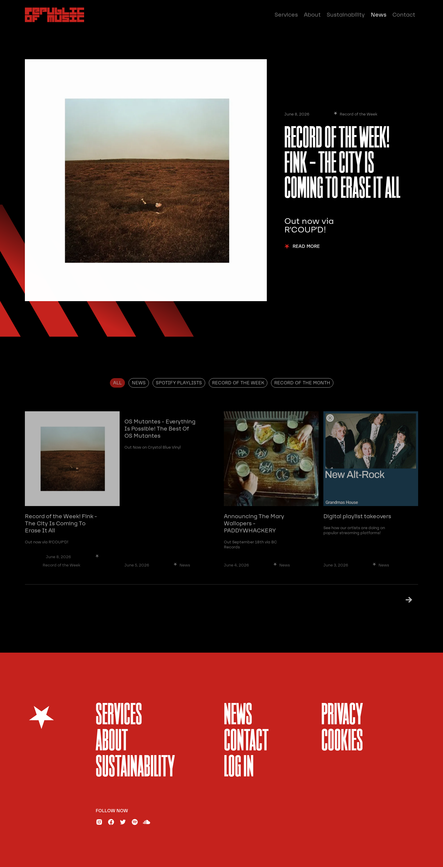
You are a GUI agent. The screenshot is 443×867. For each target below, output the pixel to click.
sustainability (135, 768)
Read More (306, 246)
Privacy (342, 716)
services (119, 716)
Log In (239, 768)
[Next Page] (401, 599)
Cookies (342, 742)
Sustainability (346, 14)
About (312, 14)
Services (286, 14)
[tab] (117, 383)
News (378, 14)
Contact (403, 14)
